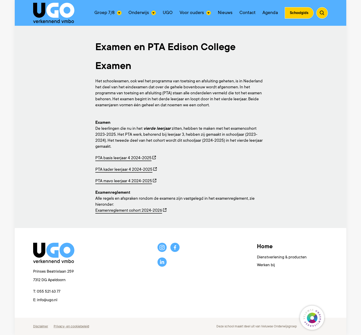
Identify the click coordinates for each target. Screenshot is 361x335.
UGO (168, 12)
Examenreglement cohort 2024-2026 (128, 210)
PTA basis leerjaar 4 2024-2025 (123, 158)
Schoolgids (299, 13)
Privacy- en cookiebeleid (71, 326)
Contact (247, 12)
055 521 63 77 (48, 291)
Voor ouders (192, 12)
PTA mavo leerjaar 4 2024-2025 (123, 181)
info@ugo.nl (47, 300)
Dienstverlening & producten (282, 257)
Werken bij (266, 265)
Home (265, 246)
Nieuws (225, 12)
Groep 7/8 (104, 12)
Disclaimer (40, 326)
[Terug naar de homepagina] (53, 13)
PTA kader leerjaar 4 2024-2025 (123, 169)
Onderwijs (138, 12)
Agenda (270, 12)
